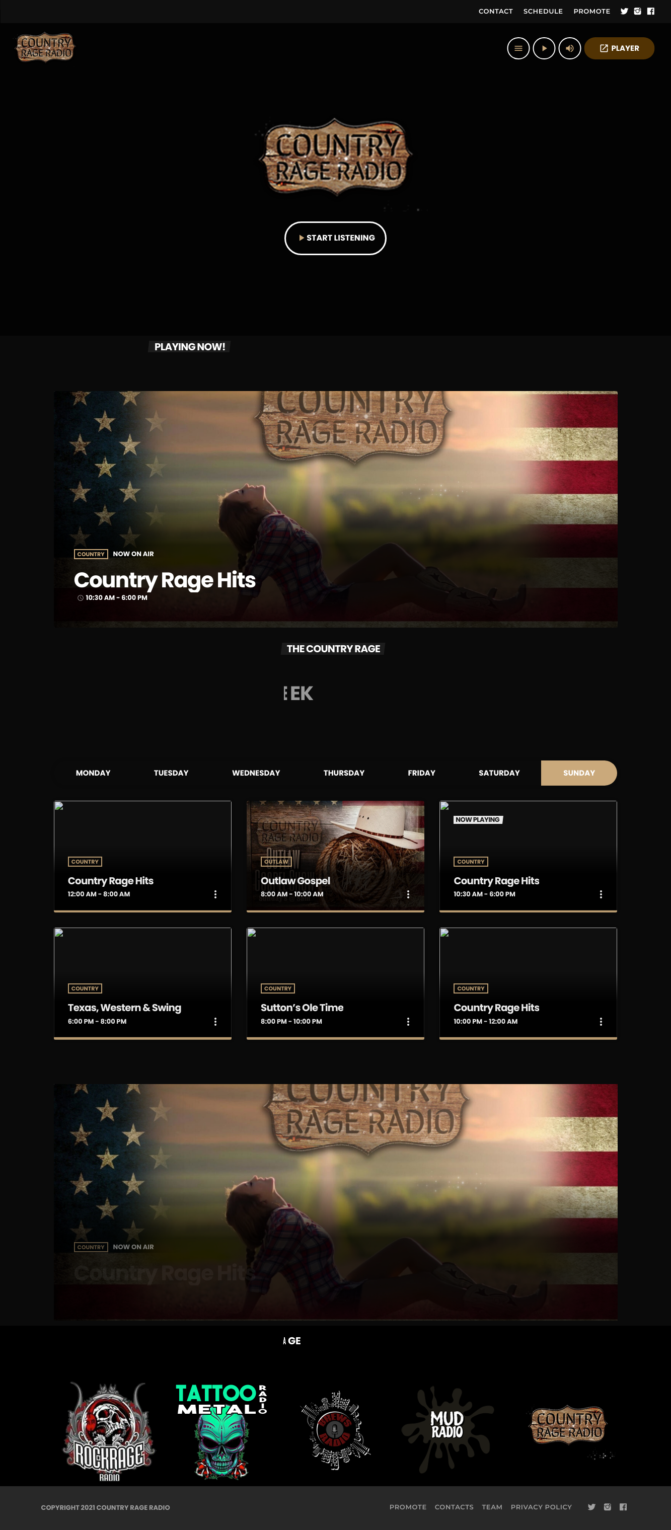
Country (91, 555)
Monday (93, 773)
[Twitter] (625, 11)
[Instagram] (638, 11)
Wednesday (256, 773)
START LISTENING (335, 238)
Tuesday (171, 773)
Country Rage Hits (171, 580)
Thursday (344, 773)
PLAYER (619, 48)
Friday (421, 773)
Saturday (499, 773)
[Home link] (45, 48)
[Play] (544, 48)
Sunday (579, 773)
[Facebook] (651, 11)
